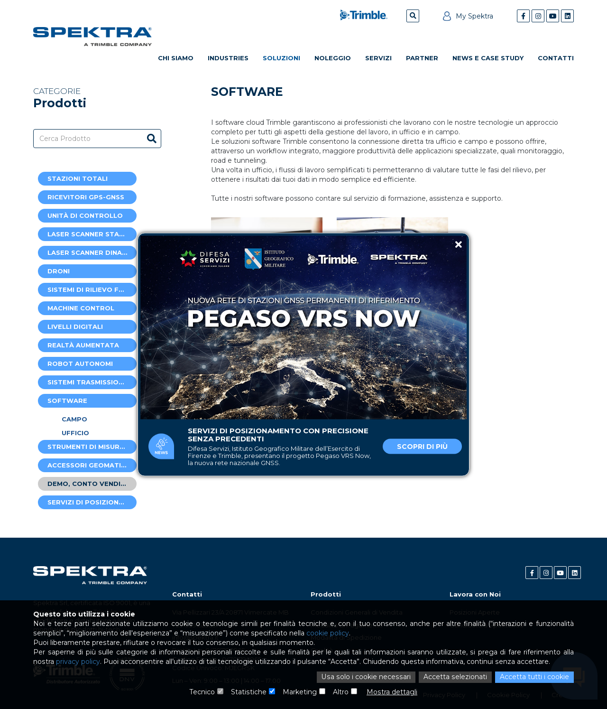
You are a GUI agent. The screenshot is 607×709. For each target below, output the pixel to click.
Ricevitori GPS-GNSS (85, 197)
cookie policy (325, 634)
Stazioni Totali (77, 178)
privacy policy (77, 662)
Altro (341, 692)
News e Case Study (488, 58)
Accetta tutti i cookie (534, 677)
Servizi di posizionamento (92, 502)
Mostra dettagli (392, 692)
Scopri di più (422, 446)
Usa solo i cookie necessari (367, 677)
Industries (228, 58)
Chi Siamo (175, 58)
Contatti (556, 58)
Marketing (300, 692)
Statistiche (249, 692)
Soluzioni (281, 58)
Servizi (378, 58)
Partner (422, 58)
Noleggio (332, 58)
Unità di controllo (85, 215)
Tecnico (202, 692)
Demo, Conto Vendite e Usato (92, 483)
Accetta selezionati (455, 677)
